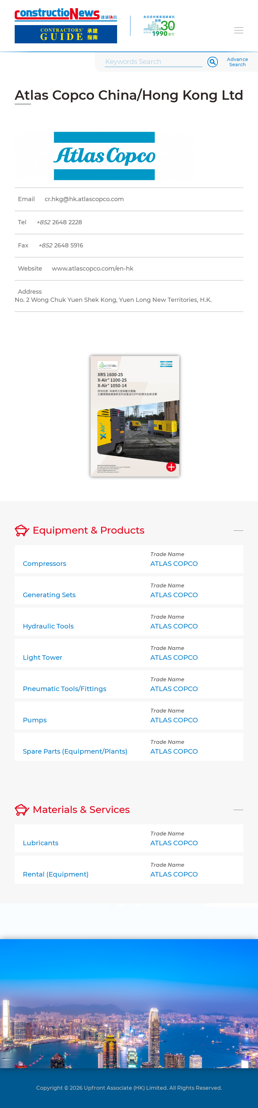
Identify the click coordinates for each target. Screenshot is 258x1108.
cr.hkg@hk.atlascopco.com (84, 199)
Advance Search (237, 61)
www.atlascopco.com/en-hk (92, 268)
